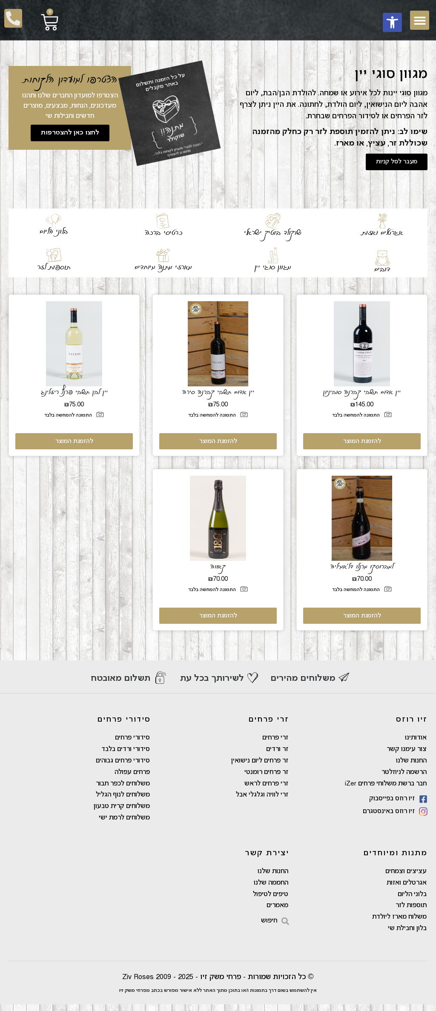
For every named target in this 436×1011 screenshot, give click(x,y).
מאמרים (277, 911)
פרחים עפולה (132, 774)
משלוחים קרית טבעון (122, 809)
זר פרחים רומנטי (266, 774)
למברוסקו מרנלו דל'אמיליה (361, 566)
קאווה (218, 566)
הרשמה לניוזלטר (404, 774)
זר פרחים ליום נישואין (259, 762)
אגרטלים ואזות (382, 233)
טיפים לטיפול (270, 899)
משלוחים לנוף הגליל (123, 797)
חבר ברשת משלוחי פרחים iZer (386, 786)
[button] (392, 22)
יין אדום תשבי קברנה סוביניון (362, 391)
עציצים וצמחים (406, 875)
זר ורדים (277, 750)
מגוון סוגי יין (273, 267)
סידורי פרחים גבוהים (123, 762)
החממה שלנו (271, 887)
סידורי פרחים (132, 738)
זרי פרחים (275, 738)
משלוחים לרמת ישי (124, 821)
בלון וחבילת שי (407, 935)
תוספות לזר (54, 267)
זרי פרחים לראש (266, 786)
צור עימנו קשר (407, 750)
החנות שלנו (411, 762)
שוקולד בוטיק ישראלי (272, 233)
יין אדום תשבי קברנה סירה (218, 391)
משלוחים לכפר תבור (123, 786)
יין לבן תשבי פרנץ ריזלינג (74, 391)
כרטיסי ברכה (163, 233)
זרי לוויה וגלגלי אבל (262, 797)
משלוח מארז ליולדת (399, 923)
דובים (382, 269)
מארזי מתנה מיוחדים (163, 267)
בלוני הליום (54, 231)
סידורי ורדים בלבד (125, 750)
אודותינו (416, 738)
